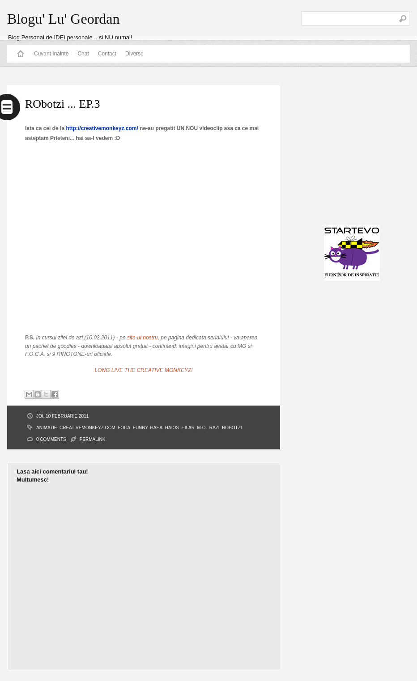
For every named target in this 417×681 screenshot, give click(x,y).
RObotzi (232, 427)
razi (214, 427)
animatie (46, 427)
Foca (124, 427)
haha (156, 427)
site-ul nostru (142, 337)
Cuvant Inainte (51, 54)
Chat (83, 54)
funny (140, 427)
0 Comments (51, 439)
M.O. (202, 427)
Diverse (134, 54)
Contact (107, 54)
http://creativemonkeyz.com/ (102, 128)
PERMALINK (93, 439)
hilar (188, 427)
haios (172, 427)
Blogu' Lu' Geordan (63, 19)
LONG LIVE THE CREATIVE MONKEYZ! (143, 370)
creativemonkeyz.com (87, 427)
